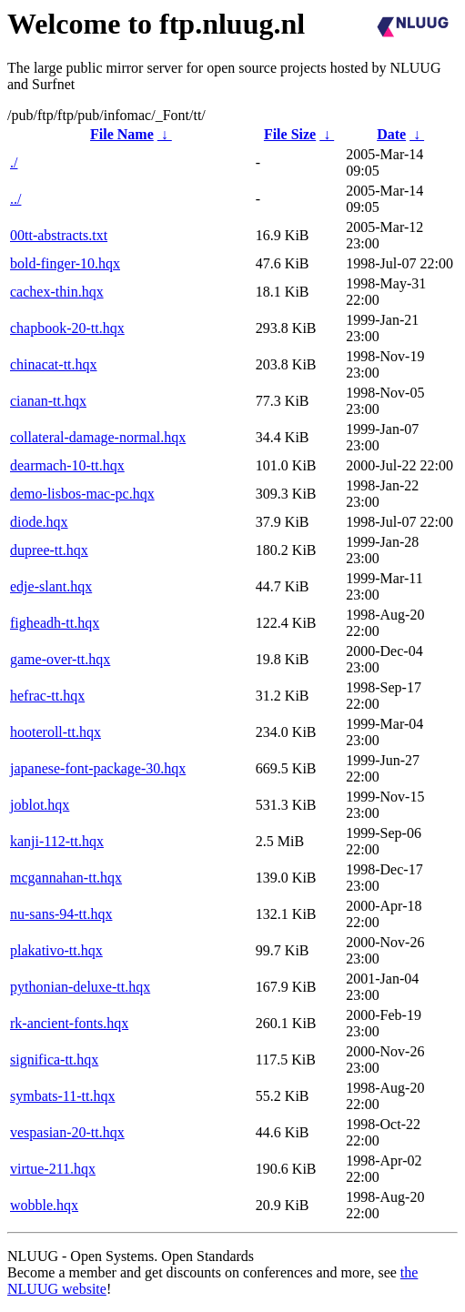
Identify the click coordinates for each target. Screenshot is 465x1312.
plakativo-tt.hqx (56, 950)
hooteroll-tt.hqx (55, 732)
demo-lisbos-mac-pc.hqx (82, 493)
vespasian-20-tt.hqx (67, 1132)
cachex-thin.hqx (57, 291)
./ (13, 162)
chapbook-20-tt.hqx (67, 328)
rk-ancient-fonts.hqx (69, 1023)
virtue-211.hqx (53, 1168)
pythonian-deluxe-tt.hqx (80, 986)
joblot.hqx (39, 804)
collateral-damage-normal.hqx (98, 437)
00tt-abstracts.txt (58, 235)
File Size (290, 134)
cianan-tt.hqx (48, 401)
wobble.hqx (44, 1205)
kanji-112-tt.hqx (57, 841)
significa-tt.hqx (54, 1059)
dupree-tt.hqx (49, 550)
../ (15, 199)
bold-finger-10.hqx (65, 263)
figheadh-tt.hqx (54, 623)
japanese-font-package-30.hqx (98, 768)
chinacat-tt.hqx (53, 364)
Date (391, 134)
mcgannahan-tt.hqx (66, 877)
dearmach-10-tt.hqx (67, 465)
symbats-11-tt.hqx (62, 1096)
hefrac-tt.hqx (47, 695)
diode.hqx (39, 522)
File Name (122, 134)
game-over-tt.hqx (60, 659)
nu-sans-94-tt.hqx (61, 914)
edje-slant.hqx (51, 586)
